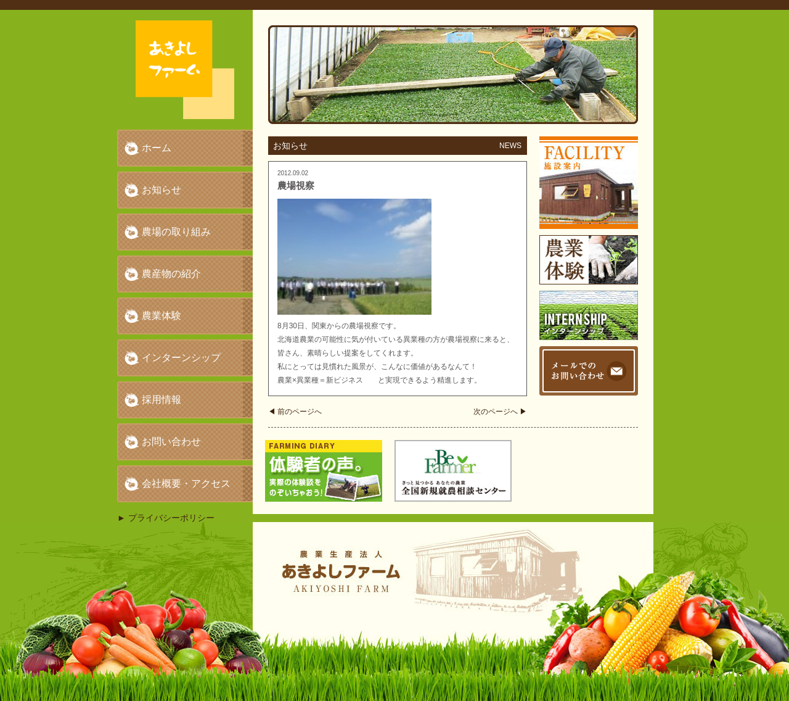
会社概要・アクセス (186, 483)
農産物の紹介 (171, 273)
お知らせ (161, 190)
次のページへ (500, 411)
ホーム (156, 148)
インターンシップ (181, 357)
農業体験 (161, 315)
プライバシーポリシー (171, 518)
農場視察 (295, 185)
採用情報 (161, 399)
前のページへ (295, 411)
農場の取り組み (176, 231)
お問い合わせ (171, 441)
